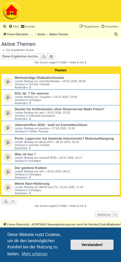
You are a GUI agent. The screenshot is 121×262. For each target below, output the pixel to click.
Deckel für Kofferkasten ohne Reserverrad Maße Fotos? (60, 109)
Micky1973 (46, 141)
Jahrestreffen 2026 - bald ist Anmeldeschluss (51, 125)
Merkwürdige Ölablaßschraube (39, 78)
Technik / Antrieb (39, 84)
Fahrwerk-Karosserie (42, 115)
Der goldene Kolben (31, 168)
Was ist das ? (25, 154)
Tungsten (45, 96)
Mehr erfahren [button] (35, 254)
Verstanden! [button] (92, 245)
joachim (44, 128)
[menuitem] (13, 26)
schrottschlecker (49, 81)
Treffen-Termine (38, 131)
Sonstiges (35, 100)
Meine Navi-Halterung (32, 183)
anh (41, 112)
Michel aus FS (48, 187)
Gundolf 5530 (47, 157)
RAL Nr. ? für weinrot (32, 93)
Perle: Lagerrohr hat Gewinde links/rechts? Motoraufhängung (64, 138)
